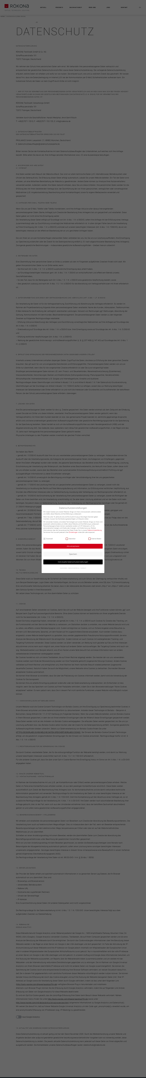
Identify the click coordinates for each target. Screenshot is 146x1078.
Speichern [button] (73, 554)
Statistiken (71, 539)
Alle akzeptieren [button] (73, 546)
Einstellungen (73, 532)
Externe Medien (94, 539)
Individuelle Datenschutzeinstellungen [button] (73, 562)
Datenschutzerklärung (94, 530)
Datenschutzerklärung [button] (73, 568)
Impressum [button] (83, 568)
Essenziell (48, 539)
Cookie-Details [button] (63, 568)
